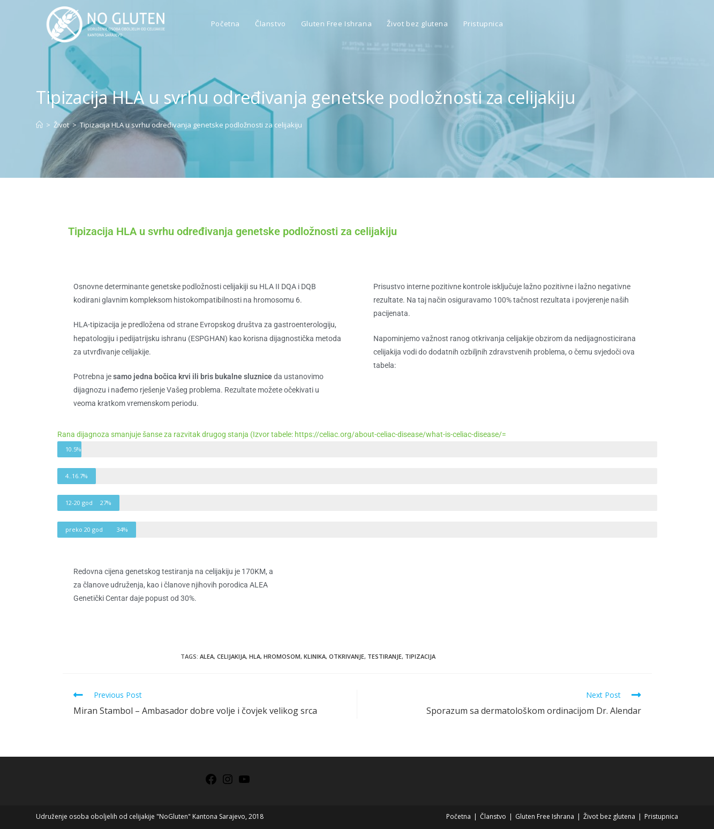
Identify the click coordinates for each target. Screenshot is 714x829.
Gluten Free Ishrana (544, 816)
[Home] (39, 125)
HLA (254, 656)
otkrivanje (346, 656)
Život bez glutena (609, 816)
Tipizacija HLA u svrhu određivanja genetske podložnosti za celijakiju (191, 125)
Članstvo (493, 816)
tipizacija (420, 656)
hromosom (282, 656)
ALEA (207, 656)
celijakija (231, 656)
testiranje (384, 656)
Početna (458, 816)
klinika (315, 656)
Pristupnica (661, 816)
